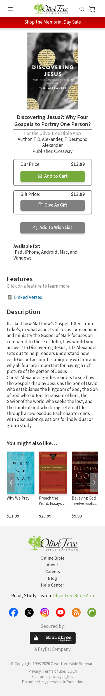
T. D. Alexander (47, 139)
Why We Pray (18, 498)
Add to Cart (53, 176)
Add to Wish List (52, 227)
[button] (82, 9)
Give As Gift (52, 205)
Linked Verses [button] (28, 297)
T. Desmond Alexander (65, 142)
